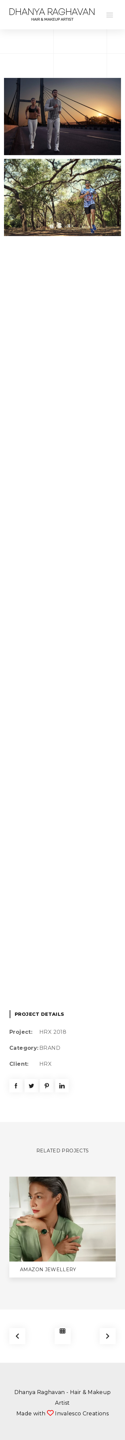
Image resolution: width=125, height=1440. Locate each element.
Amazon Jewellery (48, 1270)
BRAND (49, 1048)
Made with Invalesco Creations (62, 1413)
